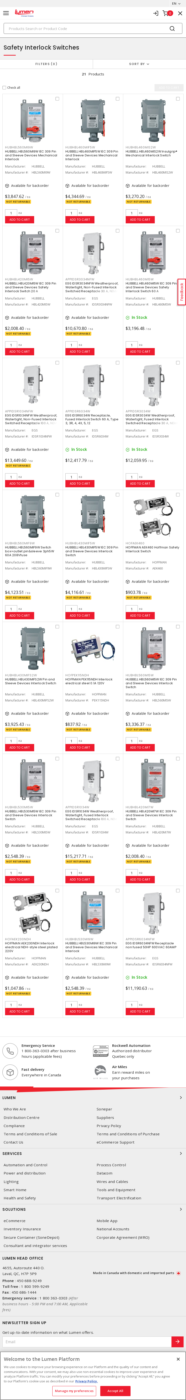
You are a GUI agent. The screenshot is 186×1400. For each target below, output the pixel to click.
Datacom (104, 1173)
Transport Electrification (119, 1198)
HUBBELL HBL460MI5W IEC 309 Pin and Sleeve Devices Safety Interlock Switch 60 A (151, 287)
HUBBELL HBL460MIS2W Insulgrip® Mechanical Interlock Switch (152, 153)
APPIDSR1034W (77, 807)
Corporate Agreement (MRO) (123, 1237)
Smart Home (15, 1190)
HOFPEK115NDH (77, 675)
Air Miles (119, 1066)
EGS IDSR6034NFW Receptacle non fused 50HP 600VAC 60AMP (151, 945)
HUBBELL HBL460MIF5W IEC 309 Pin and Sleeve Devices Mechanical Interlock (91, 155)
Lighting (11, 1181)
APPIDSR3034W (138, 411)
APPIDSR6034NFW (140, 939)
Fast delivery (33, 1069)
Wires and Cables (112, 1181)
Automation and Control (25, 1165)
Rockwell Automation (131, 1045)
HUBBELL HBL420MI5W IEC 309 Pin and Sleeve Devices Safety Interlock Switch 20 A (30, 287)
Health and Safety (20, 1198)
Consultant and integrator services (35, 1245)
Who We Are (15, 1109)
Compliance (14, 1125)
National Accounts (113, 1229)
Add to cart (19, 220)
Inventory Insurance (22, 1229)
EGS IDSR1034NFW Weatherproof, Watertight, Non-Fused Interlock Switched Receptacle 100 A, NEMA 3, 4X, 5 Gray (32, 421)
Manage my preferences (74, 1391)
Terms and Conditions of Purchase (128, 1134)
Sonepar (104, 1109)
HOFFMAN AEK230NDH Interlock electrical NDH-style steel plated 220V (31, 947)
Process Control (111, 1165)
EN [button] (174, 3)
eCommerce (14, 1220)
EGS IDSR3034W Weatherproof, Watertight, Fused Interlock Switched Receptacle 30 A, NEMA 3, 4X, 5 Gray (152, 421)
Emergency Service (38, 1045)
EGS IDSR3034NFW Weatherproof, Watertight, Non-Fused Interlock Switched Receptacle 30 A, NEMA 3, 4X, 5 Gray (91, 289)
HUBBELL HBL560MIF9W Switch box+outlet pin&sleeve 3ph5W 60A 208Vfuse (29, 551)
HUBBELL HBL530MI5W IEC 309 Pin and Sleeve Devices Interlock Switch (30, 815)
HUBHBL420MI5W (19, 279)
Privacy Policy (109, 1125)
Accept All (115, 1391)
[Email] (87, 1341)
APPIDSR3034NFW (79, 279)
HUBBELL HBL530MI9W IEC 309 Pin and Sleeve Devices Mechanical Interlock (91, 947)
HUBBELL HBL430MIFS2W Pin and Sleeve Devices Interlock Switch (30, 681)
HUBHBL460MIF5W (80, 147)
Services (93, 1153)
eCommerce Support (115, 1142)
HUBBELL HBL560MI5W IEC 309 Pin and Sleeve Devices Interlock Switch (151, 683)
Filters (46, 64)
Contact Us (13, 1142)
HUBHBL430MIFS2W (21, 675)
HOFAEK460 (135, 543)
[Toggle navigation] (6, 13)
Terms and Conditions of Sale (30, 1134)
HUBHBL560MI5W (140, 675)
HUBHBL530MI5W (19, 807)
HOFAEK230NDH (18, 939)
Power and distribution (25, 1173)
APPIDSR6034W (77, 411)
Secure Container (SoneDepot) (31, 1237)
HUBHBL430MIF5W (80, 543)
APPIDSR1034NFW (19, 411)
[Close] (178, 1359)
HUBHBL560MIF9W (20, 543)
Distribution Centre (21, 1117)
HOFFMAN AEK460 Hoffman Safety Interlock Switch (152, 549)
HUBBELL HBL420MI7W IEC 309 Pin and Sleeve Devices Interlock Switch (151, 815)
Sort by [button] (137, 64)
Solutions (93, 1209)
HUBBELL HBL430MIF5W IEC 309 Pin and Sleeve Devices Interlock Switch (91, 551)
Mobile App (107, 1220)
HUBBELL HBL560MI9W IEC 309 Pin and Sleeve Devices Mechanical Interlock (31, 155)
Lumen (93, 1097)
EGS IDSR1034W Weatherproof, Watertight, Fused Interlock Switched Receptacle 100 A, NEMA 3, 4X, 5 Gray (92, 817)
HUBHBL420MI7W (140, 807)
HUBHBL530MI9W (79, 939)
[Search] (93, 28)
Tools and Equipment (116, 1190)
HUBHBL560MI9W (19, 147)
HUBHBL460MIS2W (141, 147)
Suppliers (105, 1117)
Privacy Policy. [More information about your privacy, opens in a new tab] (86, 1381)
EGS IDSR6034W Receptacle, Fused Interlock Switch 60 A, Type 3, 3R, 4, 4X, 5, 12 (91, 419)
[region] (93, 1375)
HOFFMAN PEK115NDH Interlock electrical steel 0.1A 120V (88, 681)
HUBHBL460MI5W (140, 279)
